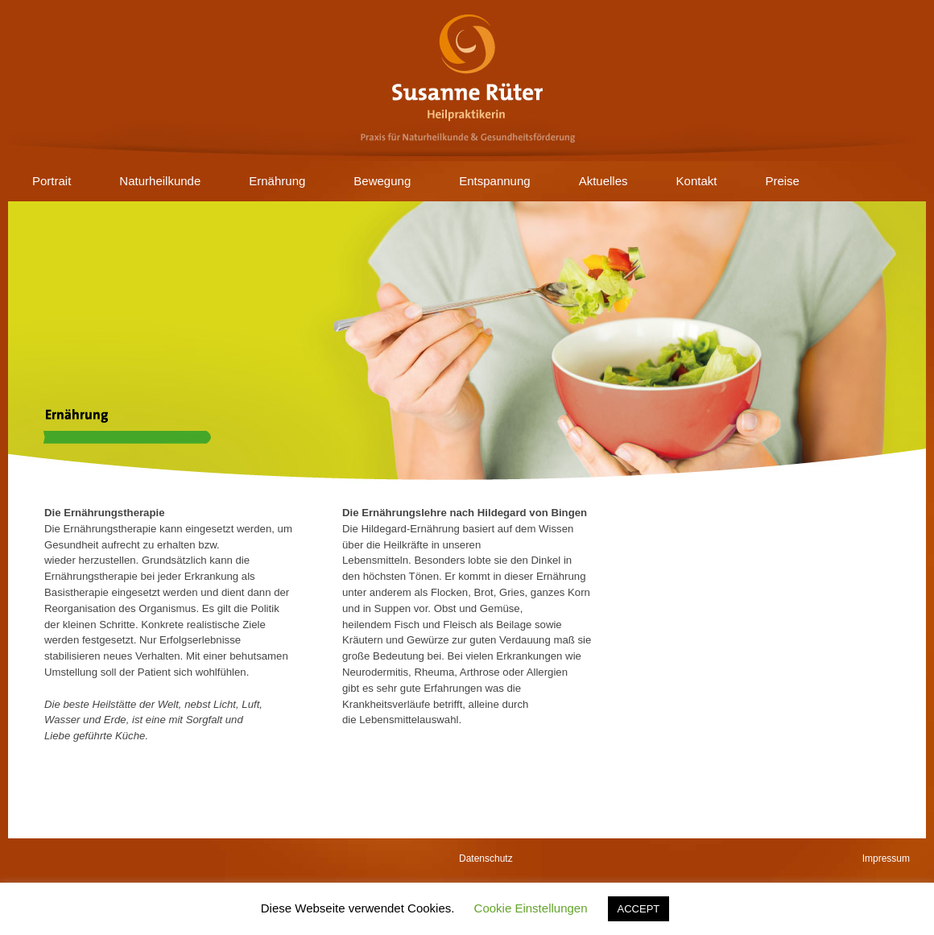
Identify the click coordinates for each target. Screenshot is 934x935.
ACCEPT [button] (639, 909)
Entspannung (494, 181)
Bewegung (382, 181)
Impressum (886, 858)
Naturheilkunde (159, 181)
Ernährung (277, 181)
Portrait (51, 181)
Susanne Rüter (467, 80)
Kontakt (696, 181)
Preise (782, 181)
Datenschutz (486, 858)
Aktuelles (603, 181)
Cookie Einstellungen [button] (531, 908)
